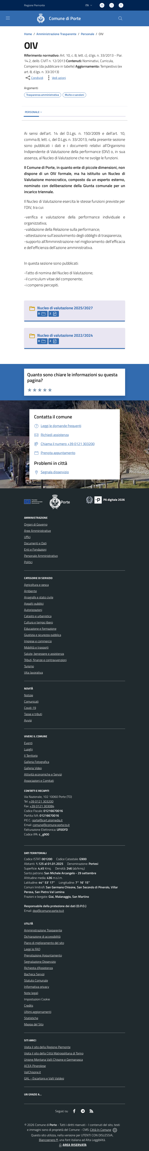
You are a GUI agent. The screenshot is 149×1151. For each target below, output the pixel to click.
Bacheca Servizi (34, 974)
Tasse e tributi (33, 714)
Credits (28, 1005)
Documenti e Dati (35, 543)
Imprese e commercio (38, 641)
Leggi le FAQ (32, 949)
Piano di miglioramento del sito (44, 942)
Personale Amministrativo (41, 555)
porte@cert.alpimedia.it (47, 820)
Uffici (27, 537)
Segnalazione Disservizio (40, 961)
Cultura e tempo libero (38, 622)
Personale (87, 34)
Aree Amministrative (37, 530)
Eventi (28, 743)
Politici (28, 562)
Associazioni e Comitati (39, 780)
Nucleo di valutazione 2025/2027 (65, 308)
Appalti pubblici (34, 603)
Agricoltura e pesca (36, 584)
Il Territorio (31, 755)
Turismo (29, 666)
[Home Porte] (57, 18)
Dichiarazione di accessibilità (42, 936)
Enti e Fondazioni (35, 549)
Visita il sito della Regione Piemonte (47, 1047)
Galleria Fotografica (36, 761)
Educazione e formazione (40, 628)
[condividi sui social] (34, 78)
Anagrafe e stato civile (38, 597)
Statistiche (31, 1018)
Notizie (28, 695)
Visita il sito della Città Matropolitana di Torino (53, 1053)
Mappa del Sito (33, 1024)
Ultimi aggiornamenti (37, 1011)
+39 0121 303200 (41, 801)
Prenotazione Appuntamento (43, 955)
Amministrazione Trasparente (56, 34)
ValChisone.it (32, 1072)
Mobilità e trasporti (36, 647)
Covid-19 (30, 707)
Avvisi (28, 720)
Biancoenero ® (48, 1139)
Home (28, 34)
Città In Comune (100, 1129)
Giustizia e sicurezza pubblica (42, 635)
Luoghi (28, 749)
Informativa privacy (36, 986)
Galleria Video (33, 768)
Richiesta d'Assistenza (38, 968)
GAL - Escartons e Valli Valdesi (44, 1078)
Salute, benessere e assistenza (44, 653)
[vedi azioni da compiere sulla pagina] (56, 78)
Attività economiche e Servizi (43, 774)
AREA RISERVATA (72, 1144)
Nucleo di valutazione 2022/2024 (65, 335)
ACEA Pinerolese (35, 1065)
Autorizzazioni (33, 609)
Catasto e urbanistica (37, 616)
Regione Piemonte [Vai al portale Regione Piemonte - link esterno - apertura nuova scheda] (34, 5)
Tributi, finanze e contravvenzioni (45, 660)
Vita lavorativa (33, 672)
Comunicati (31, 701)
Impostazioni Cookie (37, 999)
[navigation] (7, 18)
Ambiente (30, 591)
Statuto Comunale (36, 980)
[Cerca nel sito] (120, 18)
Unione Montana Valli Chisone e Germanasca (53, 1059)
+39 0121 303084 (42, 806)
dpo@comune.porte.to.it (48, 910)
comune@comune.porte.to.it (51, 825)
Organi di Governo (35, 524)
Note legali (31, 993)
